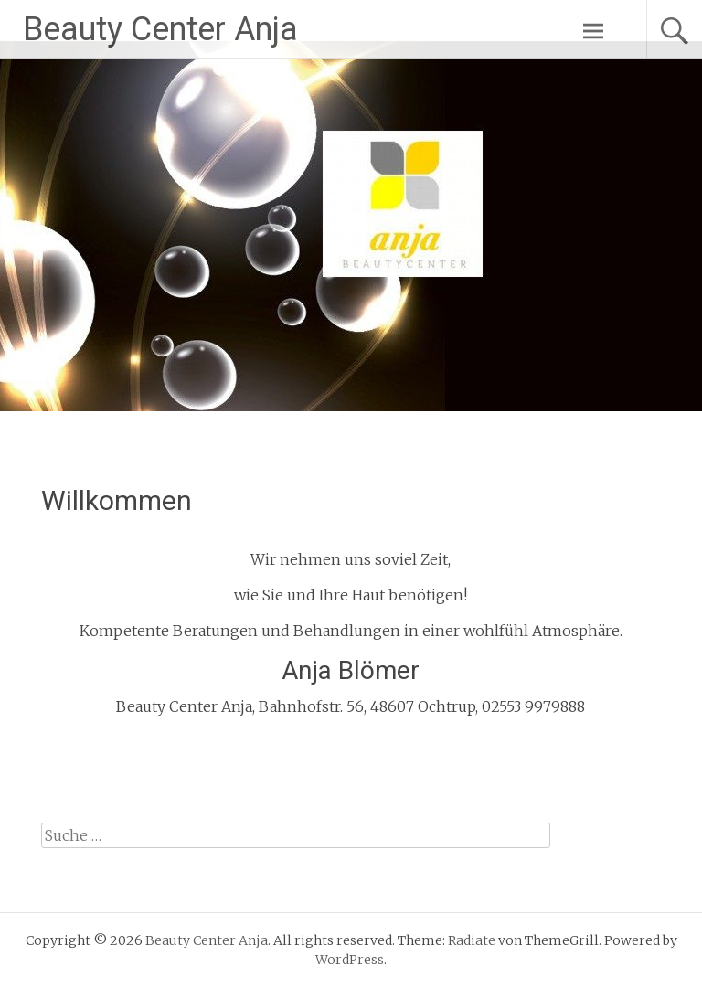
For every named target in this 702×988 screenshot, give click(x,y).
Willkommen (116, 500)
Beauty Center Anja (160, 29)
